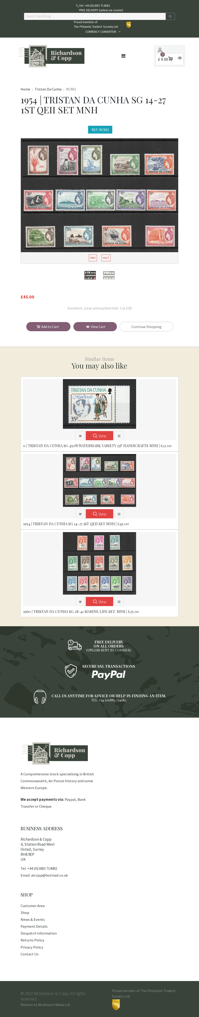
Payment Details (34, 926)
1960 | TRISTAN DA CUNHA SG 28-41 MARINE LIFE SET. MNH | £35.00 (81, 612)
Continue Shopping (146, 326)
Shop (25, 912)
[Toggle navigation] (123, 55)
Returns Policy (32, 940)
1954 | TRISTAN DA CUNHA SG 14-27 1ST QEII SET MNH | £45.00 (76, 524)
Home (25, 89)
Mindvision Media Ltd (54, 1005)
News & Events (33, 919)
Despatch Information (39, 933)
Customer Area (33, 905)
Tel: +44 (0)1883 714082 (39, 868)
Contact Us (30, 954)
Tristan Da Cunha (48, 89)
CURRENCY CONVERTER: (101, 32)
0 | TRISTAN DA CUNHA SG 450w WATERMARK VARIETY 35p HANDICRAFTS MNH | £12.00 (97, 446)
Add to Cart (49, 327)
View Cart (95, 326)
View (99, 436)
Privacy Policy (32, 947)
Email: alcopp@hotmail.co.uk (44, 875)
